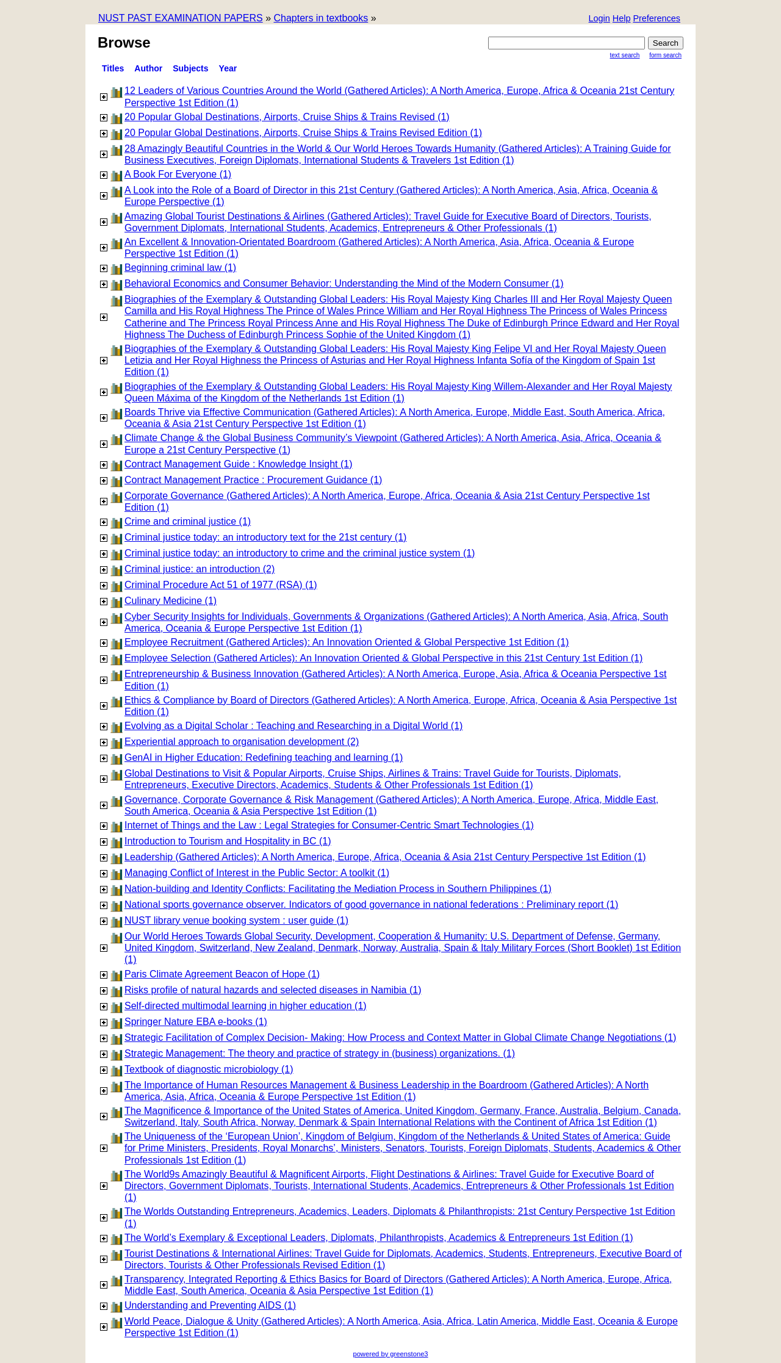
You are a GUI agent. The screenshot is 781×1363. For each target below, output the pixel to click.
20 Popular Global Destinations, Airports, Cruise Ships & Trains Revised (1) (287, 117)
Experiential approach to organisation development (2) (241, 741)
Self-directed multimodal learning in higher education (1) (245, 1006)
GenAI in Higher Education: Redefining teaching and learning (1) (263, 757)
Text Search (625, 55)
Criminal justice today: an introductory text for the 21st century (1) (265, 537)
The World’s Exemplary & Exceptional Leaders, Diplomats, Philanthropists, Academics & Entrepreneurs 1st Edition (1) (378, 1237)
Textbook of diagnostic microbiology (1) (208, 1069)
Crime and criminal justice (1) (187, 521)
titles (113, 68)
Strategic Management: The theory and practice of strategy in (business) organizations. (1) (319, 1053)
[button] (656, 19)
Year (228, 68)
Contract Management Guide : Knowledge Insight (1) (238, 464)
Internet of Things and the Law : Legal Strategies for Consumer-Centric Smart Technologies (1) (329, 825)
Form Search (665, 55)
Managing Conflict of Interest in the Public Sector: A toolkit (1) (256, 873)
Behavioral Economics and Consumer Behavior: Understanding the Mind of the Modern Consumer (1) (343, 283)
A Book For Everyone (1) (177, 174)
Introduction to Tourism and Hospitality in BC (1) (227, 841)
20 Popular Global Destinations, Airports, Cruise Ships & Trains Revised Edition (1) (303, 133)
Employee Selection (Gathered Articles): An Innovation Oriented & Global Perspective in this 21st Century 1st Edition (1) (383, 658)
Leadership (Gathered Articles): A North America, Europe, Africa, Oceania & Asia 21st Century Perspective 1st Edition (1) (385, 857)
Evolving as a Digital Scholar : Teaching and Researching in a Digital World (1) (293, 726)
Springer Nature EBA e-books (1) (195, 1021)
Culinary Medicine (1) (170, 600)
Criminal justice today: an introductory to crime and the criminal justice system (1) (299, 553)
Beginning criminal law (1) (180, 267)
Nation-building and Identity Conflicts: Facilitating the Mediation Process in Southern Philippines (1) (338, 888)
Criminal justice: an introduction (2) (199, 569)
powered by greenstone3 (390, 1354)
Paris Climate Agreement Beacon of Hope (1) (222, 974)
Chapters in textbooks (320, 18)
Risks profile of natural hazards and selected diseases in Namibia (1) (272, 990)
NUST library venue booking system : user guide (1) (236, 920)
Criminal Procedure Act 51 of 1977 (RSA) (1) (220, 585)
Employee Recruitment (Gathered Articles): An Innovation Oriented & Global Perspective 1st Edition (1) (346, 642)
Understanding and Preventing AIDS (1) (210, 1305)
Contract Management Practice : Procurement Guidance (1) (253, 480)
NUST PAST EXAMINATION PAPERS (180, 18)
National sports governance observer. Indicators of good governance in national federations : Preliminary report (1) (371, 904)
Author (148, 68)
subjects (190, 68)
